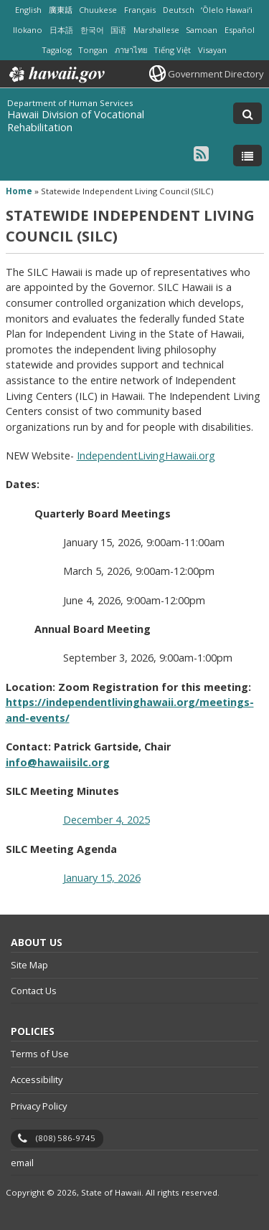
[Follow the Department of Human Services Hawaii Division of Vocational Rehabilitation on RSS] (201, 153)
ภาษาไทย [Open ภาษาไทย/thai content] (131, 49)
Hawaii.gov (56, 74)
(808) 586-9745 (65, 1138)
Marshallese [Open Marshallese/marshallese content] (156, 29)
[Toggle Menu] (247, 155)
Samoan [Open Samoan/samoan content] (201, 29)
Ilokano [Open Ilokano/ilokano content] (27, 29)
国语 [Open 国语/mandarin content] (118, 29)
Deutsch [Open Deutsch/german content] (178, 9)
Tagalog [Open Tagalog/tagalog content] (57, 49)
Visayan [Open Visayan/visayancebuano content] (212, 49)
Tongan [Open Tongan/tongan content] (93, 49)
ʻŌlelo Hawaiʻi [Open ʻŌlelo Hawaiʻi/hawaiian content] (227, 9)
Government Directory (215, 73)
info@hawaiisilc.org (58, 762)
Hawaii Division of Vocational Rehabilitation (75, 121)
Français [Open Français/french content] (140, 9)
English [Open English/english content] (28, 9)
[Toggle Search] (247, 113)
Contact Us (34, 990)
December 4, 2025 (106, 819)
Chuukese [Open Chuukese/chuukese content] (98, 9)
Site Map (29, 964)
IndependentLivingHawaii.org (146, 455)
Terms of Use (40, 1053)
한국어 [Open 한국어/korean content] (92, 29)
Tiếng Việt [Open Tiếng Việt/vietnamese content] (172, 49)
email (22, 1162)
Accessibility (36, 1079)
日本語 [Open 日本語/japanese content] (61, 29)
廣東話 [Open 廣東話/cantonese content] (60, 9)
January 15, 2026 (102, 878)
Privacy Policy (39, 1106)
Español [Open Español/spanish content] (240, 29)
